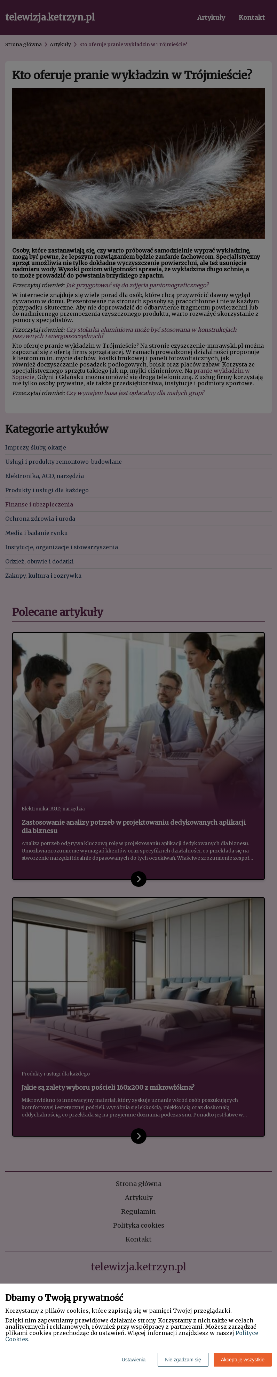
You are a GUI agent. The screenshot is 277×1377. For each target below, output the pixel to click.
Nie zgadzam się (183, 1359)
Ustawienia (133, 1359)
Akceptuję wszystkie (242, 1359)
